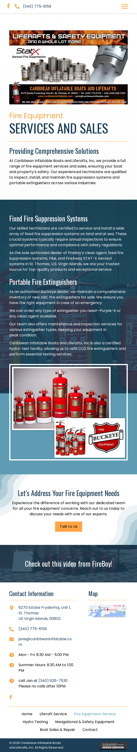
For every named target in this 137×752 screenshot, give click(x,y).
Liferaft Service (53, 714)
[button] (124, 6)
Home (27, 714)
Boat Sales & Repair (57, 729)
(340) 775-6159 (37, 6)
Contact (90, 729)
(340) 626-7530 (53, 680)
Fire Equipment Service (95, 714)
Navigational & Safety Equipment (85, 721)
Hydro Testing (35, 721)
